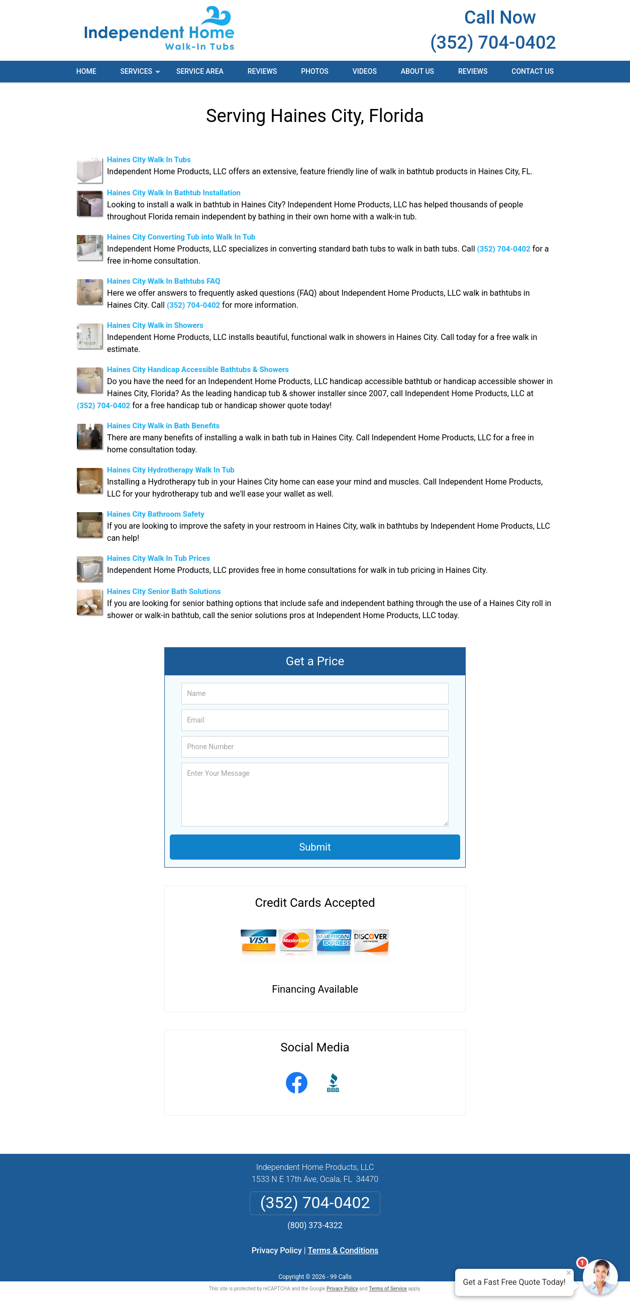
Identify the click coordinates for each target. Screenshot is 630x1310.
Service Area (200, 71)
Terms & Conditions (343, 1250)
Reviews (262, 71)
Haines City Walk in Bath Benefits (163, 425)
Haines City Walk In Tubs (149, 159)
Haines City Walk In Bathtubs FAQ (163, 281)
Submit (315, 847)
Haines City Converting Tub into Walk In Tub (181, 237)
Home (86, 71)
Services (141, 74)
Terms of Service (388, 1288)
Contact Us (532, 71)
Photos (315, 71)
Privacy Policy (277, 1250)
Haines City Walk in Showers (155, 325)
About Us (417, 71)
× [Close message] (568, 1273)
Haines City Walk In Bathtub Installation (174, 192)
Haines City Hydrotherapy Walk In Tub (171, 469)
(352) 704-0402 (493, 42)
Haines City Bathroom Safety (155, 514)
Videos (365, 71)
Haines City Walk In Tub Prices (159, 558)
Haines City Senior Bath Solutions (164, 591)
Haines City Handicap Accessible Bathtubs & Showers (198, 369)
